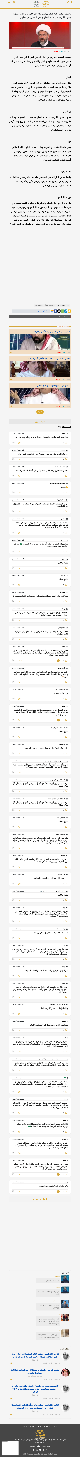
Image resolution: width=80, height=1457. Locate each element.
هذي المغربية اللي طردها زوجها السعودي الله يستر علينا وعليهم (48, 1336)
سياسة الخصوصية (28, 1426)
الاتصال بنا (47, 1426)
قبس (59, 1315)
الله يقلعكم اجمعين (52, 1280)
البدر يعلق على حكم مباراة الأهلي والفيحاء (51, 331)
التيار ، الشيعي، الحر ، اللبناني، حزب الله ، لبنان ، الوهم (52, 305)
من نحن (54, 1426)
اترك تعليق (40, 422)
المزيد (40, 412)
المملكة (58, 1287)
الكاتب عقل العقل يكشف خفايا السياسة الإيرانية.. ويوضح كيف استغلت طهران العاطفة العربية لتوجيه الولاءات (35, 1355)
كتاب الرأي (64, 1349)
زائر (59, 1330)
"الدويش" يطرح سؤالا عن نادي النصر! (53, 385)
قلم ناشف (57, 1276)
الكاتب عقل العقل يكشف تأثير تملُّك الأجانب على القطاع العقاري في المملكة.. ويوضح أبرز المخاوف (35, 1406)
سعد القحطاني (56, 1301)
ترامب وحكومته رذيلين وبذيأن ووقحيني (49, 1306)
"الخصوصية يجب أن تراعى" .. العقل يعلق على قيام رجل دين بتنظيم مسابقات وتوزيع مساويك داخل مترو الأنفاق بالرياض (35, 1389)
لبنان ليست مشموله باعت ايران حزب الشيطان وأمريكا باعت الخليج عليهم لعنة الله (48, 1321)
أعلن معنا (39, 1426)
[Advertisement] (56, 1239)
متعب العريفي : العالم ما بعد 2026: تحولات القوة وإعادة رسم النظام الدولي (35, 1371)
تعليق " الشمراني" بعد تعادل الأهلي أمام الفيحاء (49, 358)
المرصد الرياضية (63, 326)
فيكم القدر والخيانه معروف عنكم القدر (48, 1293)
